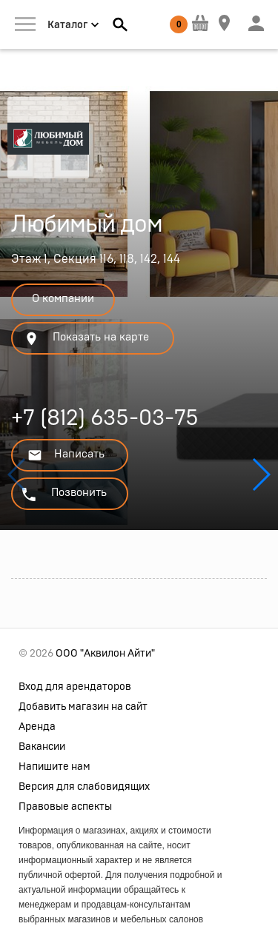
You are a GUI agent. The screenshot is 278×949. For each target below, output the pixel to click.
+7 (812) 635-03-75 (105, 420)
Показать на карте (86, 338)
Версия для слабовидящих (84, 787)
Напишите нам (54, 767)
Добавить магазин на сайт (83, 707)
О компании (63, 298)
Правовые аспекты (65, 807)
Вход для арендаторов (75, 687)
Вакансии (42, 747)
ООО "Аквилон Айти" (105, 653)
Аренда (37, 727)
